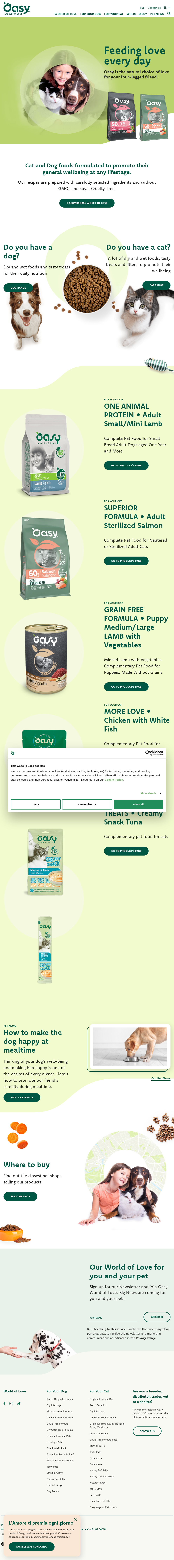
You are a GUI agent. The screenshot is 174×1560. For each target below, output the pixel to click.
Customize (87, 804)
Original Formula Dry (101, 1399)
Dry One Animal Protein (60, 1417)
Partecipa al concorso (31, 1546)
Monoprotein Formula (59, 1411)
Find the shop (20, 1196)
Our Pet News (160, 1078)
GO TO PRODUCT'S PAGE (126, 465)
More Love (96, 1488)
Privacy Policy (145, 1338)
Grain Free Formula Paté (60, 1454)
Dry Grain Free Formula (60, 1429)
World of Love (15, 1391)
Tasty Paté (52, 1466)
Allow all (138, 804)
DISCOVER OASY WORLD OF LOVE (86, 203)
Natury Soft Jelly (56, 1479)
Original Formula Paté (59, 1436)
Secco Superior (98, 1405)
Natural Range (55, 1485)
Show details (148, 793)
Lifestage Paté (55, 1442)
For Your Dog (57, 1391)
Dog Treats (53, 1491)
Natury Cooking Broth (102, 1476)
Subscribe (156, 1317)
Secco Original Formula (60, 1399)
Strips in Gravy (55, 1472)
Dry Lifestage (54, 1405)
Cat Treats (95, 1494)
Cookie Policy (114, 779)
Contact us (154, 7)
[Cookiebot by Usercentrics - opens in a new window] (148, 753)
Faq (142, 7)
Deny (35, 804)
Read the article (22, 1097)
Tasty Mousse (97, 1445)
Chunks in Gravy (99, 1433)
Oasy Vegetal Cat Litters (103, 1507)
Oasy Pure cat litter (100, 1501)
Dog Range (18, 287)
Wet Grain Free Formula (60, 1460)
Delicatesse (96, 1458)
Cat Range (156, 285)
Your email (96, 1317)
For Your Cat (99, 1391)
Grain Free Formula (57, 1423)
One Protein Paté (56, 1448)
